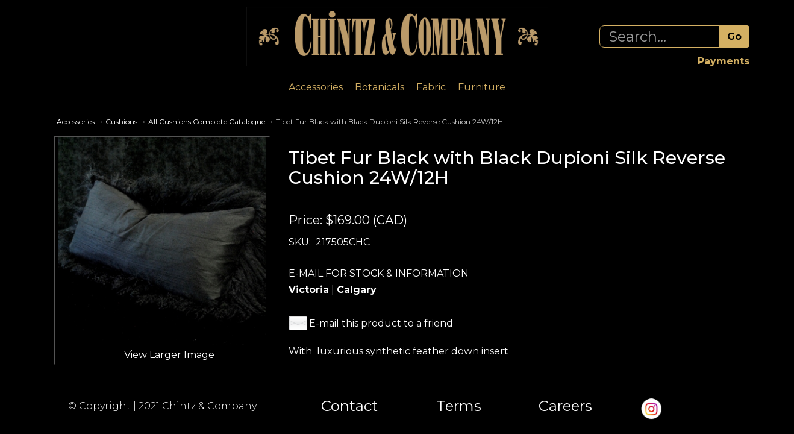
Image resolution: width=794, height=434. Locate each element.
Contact (349, 406)
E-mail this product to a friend (381, 323)
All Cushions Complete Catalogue (206, 121)
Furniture (481, 87)
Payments (723, 61)
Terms (458, 406)
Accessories (316, 87)
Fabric (431, 87)
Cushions (121, 121)
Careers (565, 406)
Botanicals (379, 87)
